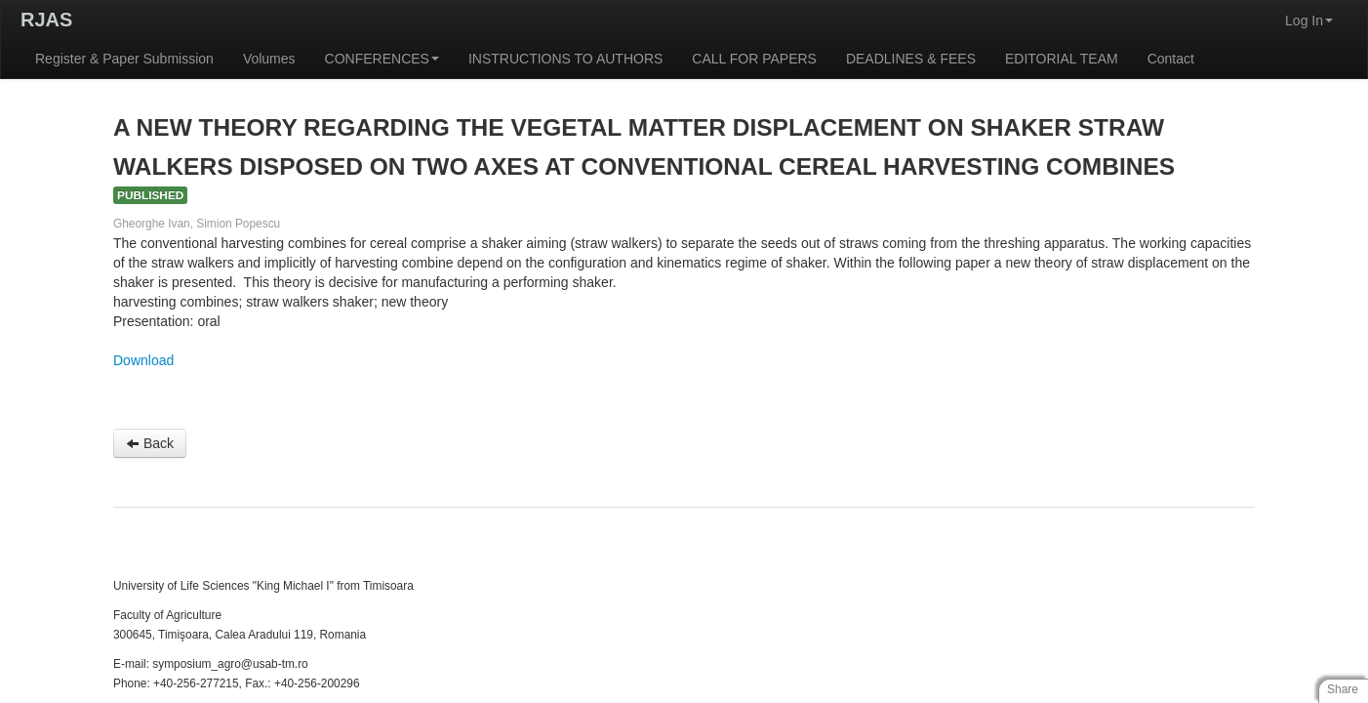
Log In (1309, 20)
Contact (1170, 58)
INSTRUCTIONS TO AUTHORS (565, 58)
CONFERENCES (382, 58)
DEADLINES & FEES (911, 58)
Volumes (269, 58)
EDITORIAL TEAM (1061, 58)
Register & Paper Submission (124, 58)
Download (143, 360)
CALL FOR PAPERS (754, 58)
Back (150, 443)
